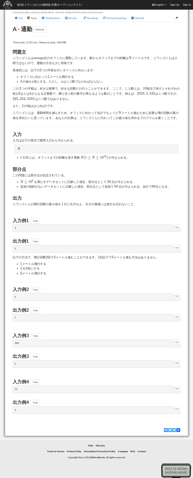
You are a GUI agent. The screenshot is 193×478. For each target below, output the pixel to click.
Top (19, 18)
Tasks (32, 18)
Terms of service (55, 451)
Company (123, 451)
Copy (35, 220)
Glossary (100, 445)
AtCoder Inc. (99, 457)
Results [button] (72, 18)
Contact (141, 451)
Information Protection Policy (99, 451)
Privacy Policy (74, 451)
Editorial (137, 18)
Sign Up (174, 4)
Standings (91, 18)
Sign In (187, 4)
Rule (90, 445)
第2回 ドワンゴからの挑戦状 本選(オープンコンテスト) (49, 4)
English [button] (159, 4)
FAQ (132, 451)
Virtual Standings (115, 18)
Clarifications (51, 18)
